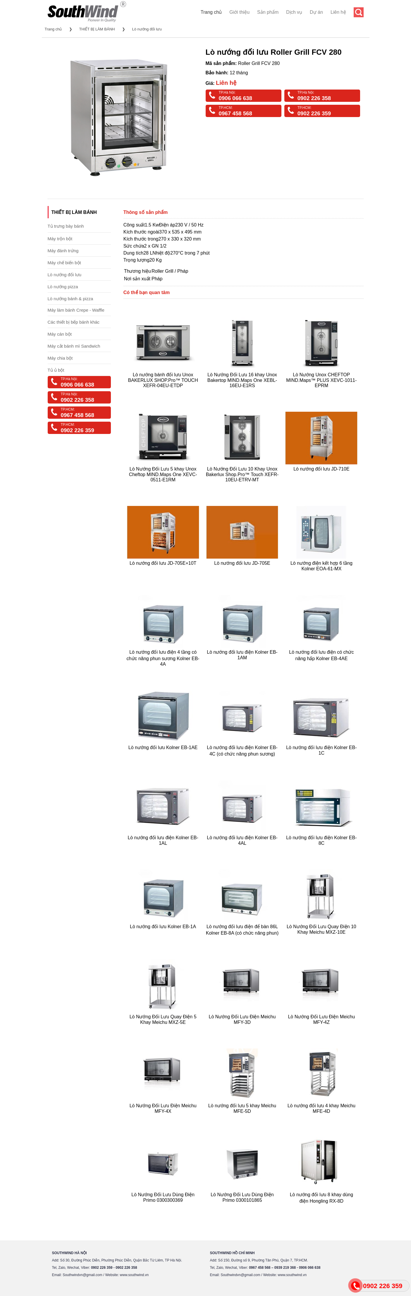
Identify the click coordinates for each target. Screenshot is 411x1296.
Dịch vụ (294, 12)
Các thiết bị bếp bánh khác (74, 322)
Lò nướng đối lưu (147, 29)
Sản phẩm (267, 12)
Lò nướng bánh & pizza (70, 298)
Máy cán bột (60, 334)
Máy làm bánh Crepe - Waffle (76, 310)
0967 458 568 (235, 113)
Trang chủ (211, 12)
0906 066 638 (235, 98)
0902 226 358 (314, 98)
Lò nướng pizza (63, 286)
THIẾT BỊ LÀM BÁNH (97, 29)
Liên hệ (338, 12)
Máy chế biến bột (64, 262)
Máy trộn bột (60, 238)
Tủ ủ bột (56, 370)
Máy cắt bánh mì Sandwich (74, 346)
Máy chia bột (60, 358)
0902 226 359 (314, 113)
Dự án (316, 12)
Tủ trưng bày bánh (66, 226)
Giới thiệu (239, 12)
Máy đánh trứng (63, 250)
